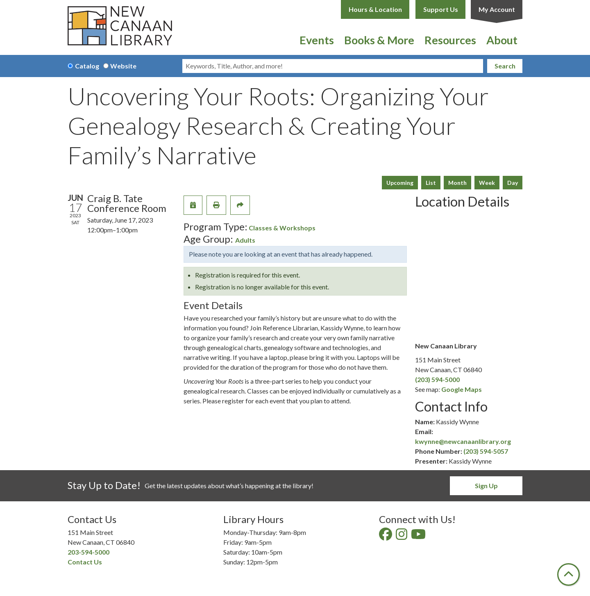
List (431, 182)
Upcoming (399, 182)
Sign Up (486, 485)
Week (487, 182)
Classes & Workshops (282, 228)
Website (123, 66)
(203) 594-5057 (485, 451)
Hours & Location (375, 9)
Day (512, 182)
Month (457, 182)
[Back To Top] (568, 574)
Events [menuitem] (317, 40)
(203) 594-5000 (437, 379)
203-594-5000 (88, 552)
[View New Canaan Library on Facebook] (386, 536)
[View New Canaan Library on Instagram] (402, 536)
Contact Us (85, 562)
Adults (245, 240)
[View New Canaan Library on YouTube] (419, 536)
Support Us (440, 9)
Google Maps (461, 389)
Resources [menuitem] (450, 40)
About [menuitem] (501, 40)
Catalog (87, 66)
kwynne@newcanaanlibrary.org (463, 441)
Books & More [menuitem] (379, 40)
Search (505, 66)
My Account (497, 9)
